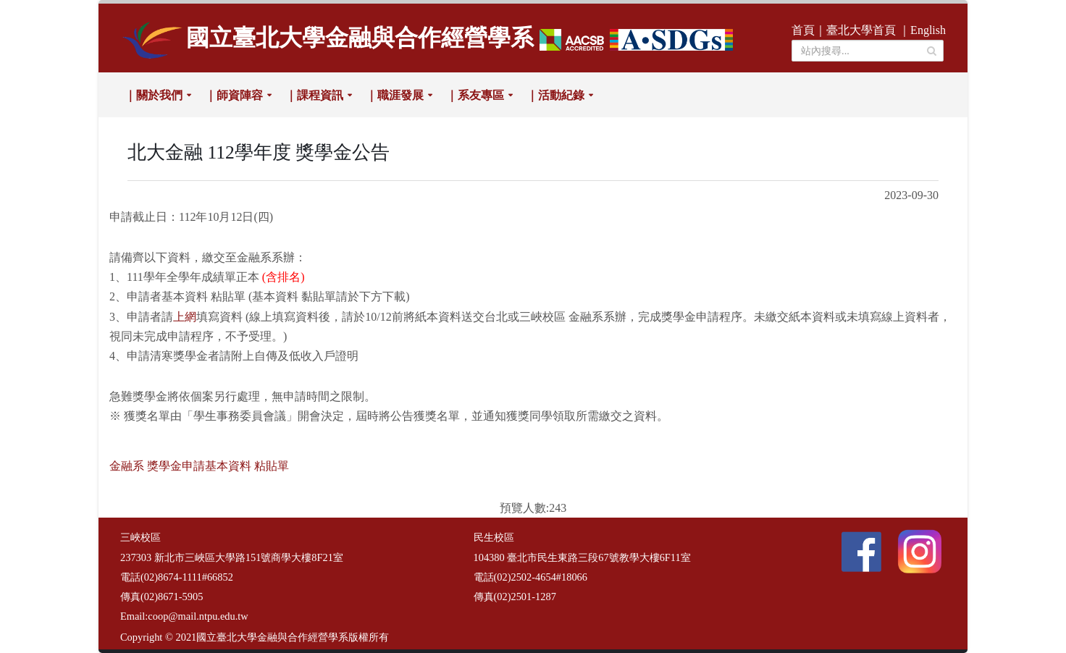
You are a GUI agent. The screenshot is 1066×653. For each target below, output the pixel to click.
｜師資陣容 (234, 95)
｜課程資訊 (314, 95)
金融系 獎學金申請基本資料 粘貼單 (199, 466)
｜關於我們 (153, 95)
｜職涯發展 (395, 95)
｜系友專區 (475, 95)
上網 (184, 317)
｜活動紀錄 (555, 95)
